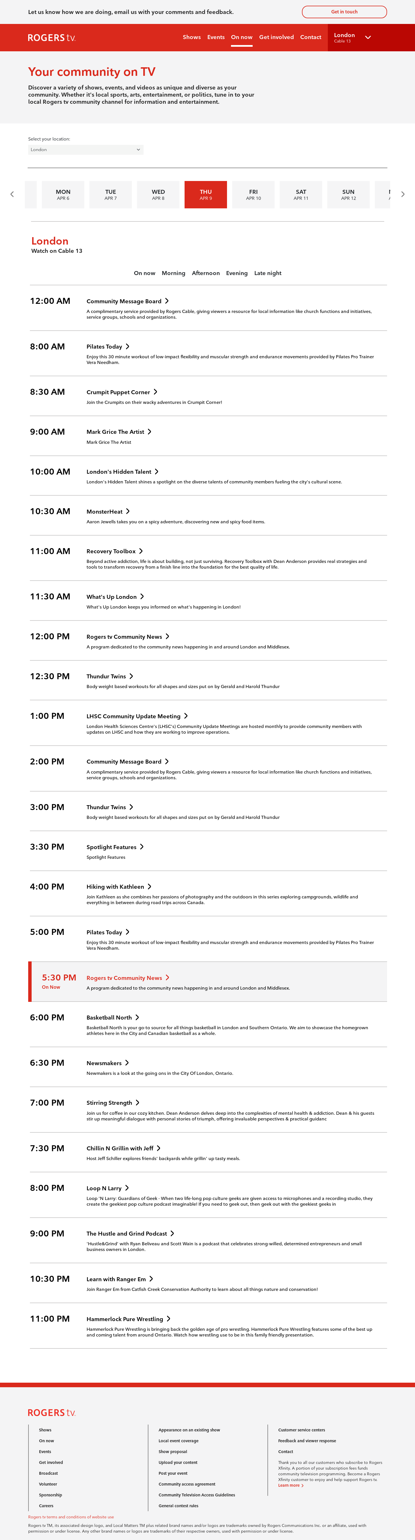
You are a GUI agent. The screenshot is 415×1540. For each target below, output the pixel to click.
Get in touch (344, 12)
